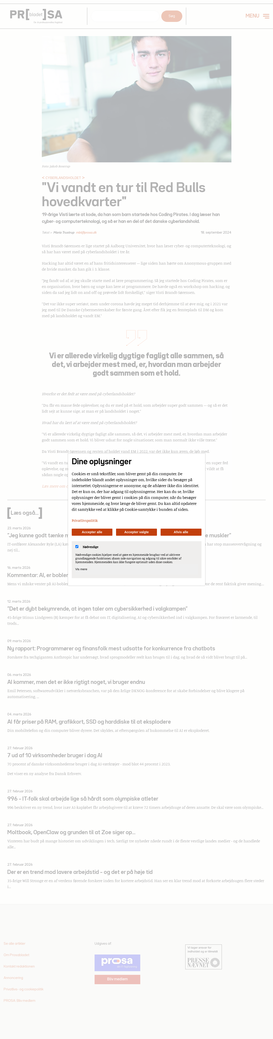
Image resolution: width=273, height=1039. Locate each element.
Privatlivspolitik (85, 520)
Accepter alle (92, 532)
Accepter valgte (136, 532)
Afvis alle (181, 532)
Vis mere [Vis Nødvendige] (81, 569)
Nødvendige (86, 547)
